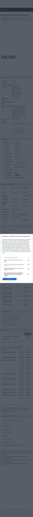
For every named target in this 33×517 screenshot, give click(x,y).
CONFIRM (9, 279)
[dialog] (16, 258)
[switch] (28, 260)
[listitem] (16, 257)
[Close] (30, 236)
